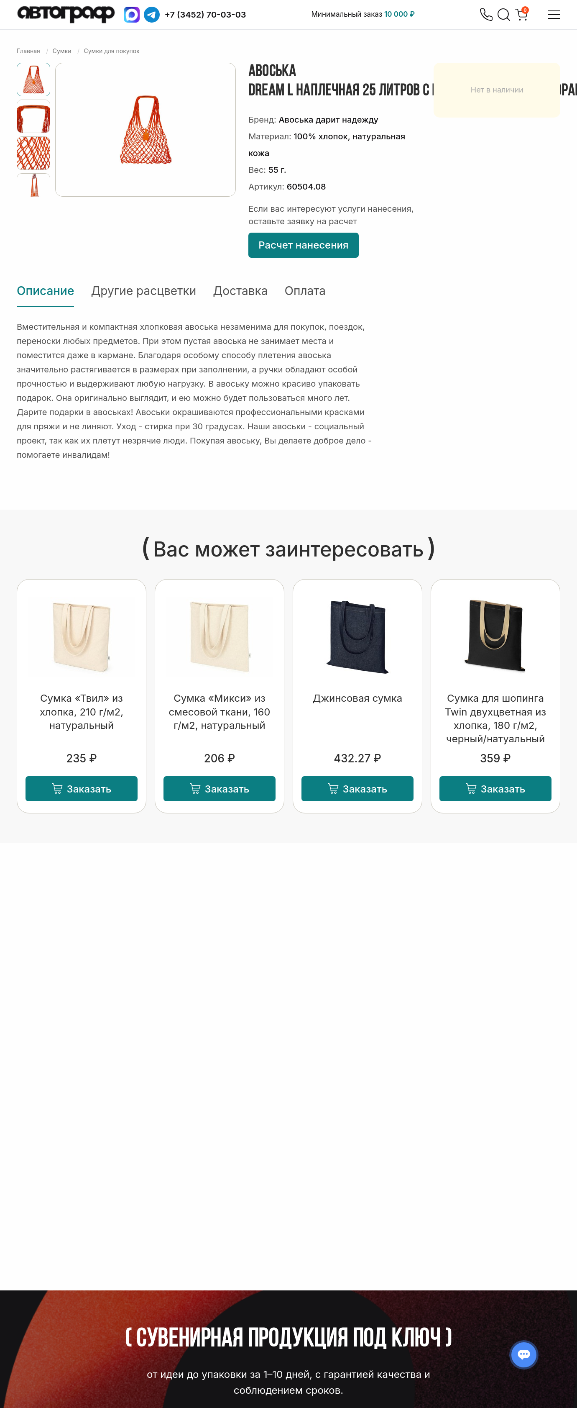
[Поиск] (504, 14)
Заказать (82, 789)
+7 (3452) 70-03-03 (205, 15)
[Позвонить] (486, 14)
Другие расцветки (143, 291)
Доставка (240, 291)
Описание (45, 291)
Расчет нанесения (303, 245)
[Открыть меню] (554, 14)
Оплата (305, 291)
